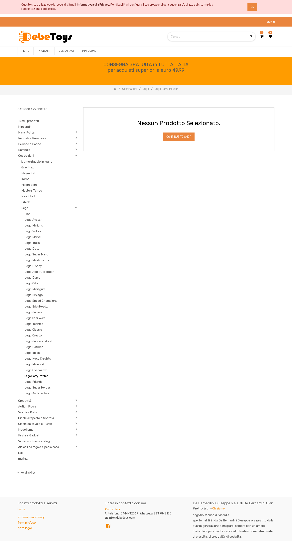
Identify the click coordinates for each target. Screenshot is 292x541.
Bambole (24, 150)
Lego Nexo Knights (38, 358)
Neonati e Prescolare (32, 138)
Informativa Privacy (31, 517)
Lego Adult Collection (39, 272)
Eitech (25, 202)
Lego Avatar (33, 220)
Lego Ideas (32, 353)
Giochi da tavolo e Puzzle (35, 424)
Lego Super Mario (36, 254)
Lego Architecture (37, 393)
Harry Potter (27, 132)
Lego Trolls (32, 243)
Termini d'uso (27, 522)
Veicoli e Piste (27, 412)
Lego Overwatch (36, 370)
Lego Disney (33, 266)
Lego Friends (34, 382)
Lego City (31, 283)
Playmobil (28, 173)
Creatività (25, 401)
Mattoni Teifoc (31, 190)
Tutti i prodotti (28, 121)
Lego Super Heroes (38, 387)
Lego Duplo (32, 277)
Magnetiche (29, 185)
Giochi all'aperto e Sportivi (36, 418)
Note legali (25, 528)
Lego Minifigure (35, 289)
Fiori (27, 214)
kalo (21, 453)
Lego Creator (34, 335)
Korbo (25, 179)
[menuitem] (25, 50)
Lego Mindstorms (37, 260)
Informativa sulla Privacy (93, 4)
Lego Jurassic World (38, 341)
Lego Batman (34, 347)
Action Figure (27, 406)
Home (21, 509)
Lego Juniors (34, 312)
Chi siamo (218, 508)
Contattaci (112, 509)
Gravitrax (27, 167)
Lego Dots (32, 248)
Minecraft (25, 127)
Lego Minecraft (35, 364)
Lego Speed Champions (41, 301)
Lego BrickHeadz (36, 306)
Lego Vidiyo (33, 231)
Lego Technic (34, 324)
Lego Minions (34, 225)
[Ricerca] (271, 101)
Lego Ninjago (34, 295)
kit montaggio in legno (36, 161)
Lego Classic (33, 329)
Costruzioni (26, 155)
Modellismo (26, 429)
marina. (23, 458)
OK (252, 7)
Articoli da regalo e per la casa (38, 447)
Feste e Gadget (29, 435)
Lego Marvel (33, 237)
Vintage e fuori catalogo (35, 441)
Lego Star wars (35, 318)
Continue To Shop (178, 136)
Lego (24, 208)
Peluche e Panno (29, 144)
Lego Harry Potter (36, 376)
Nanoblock (28, 196)
